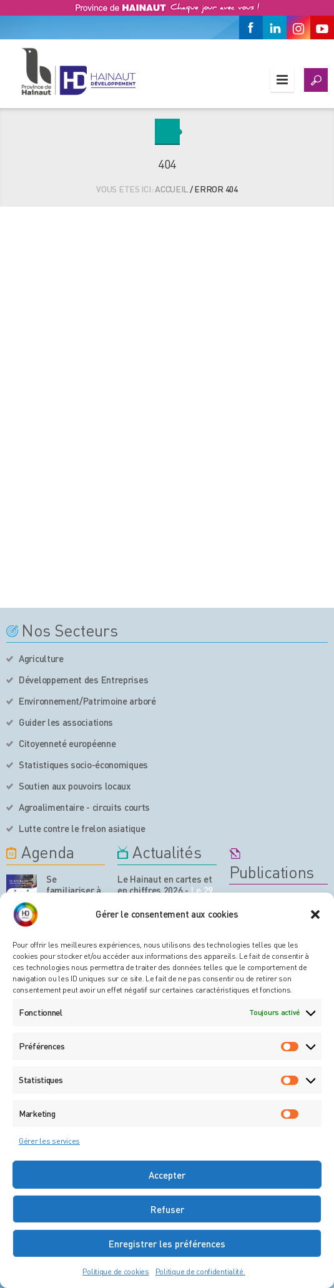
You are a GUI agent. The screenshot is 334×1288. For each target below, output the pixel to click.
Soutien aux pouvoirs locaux (75, 786)
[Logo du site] (78, 71)
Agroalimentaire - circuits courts (84, 807)
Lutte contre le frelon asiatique (82, 828)
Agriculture (41, 658)
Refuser (167, 1209)
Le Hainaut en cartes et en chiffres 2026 (164, 884)
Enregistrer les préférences (167, 1243)
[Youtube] (322, 27)
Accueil (171, 188)
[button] (315, 914)
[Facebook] (251, 27)
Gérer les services (49, 1141)
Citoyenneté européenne (67, 743)
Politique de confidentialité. (200, 1271)
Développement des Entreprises (83, 679)
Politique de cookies (115, 1271)
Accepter (167, 1175)
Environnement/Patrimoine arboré (87, 701)
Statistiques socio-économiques (83, 764)
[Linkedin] (275, 27)
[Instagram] (298, 27)
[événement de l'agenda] (21, 889)
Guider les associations (66, 722)
